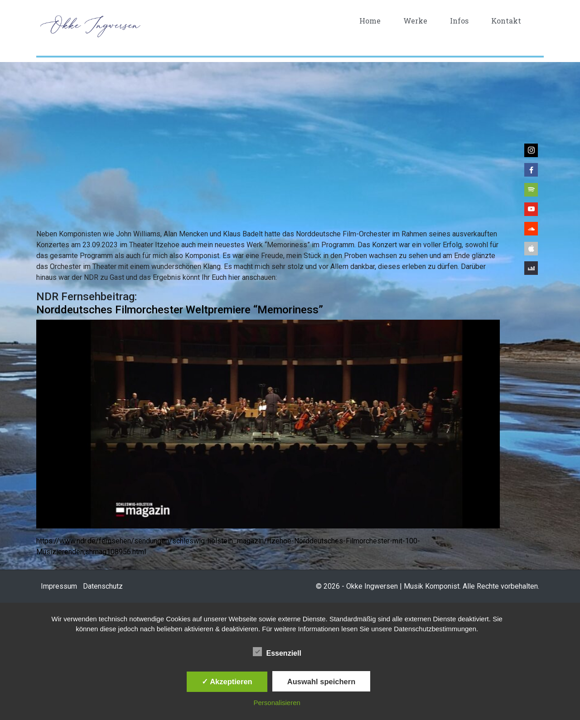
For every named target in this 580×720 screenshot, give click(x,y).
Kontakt (506, 20)
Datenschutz (103, 586)
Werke (415, 20)
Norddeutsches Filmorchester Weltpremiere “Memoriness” (179, 309)
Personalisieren (277, 702)
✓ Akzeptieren (227, 681)
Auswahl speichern (321, 681)
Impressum (59, 586)
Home (370, 20)
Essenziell (277, 651)
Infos (459, 20)
